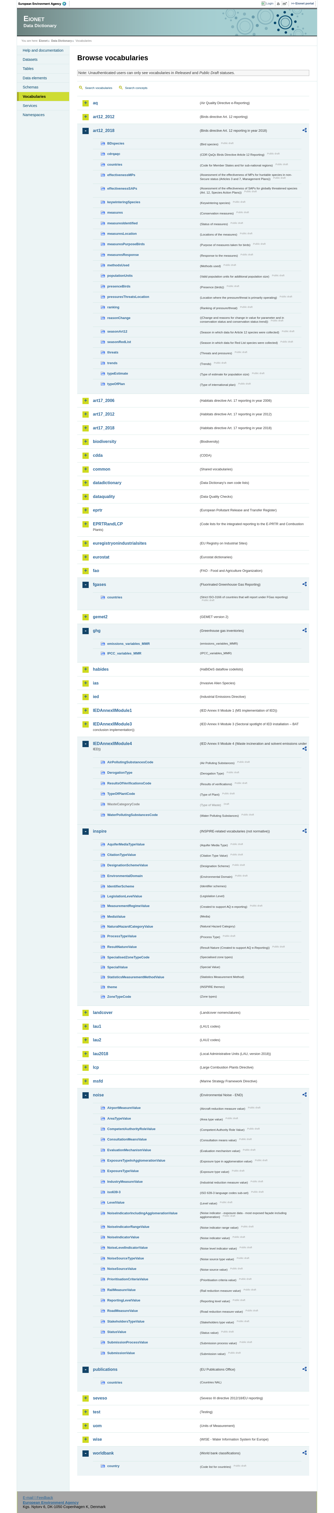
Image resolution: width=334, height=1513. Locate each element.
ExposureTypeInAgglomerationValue (136, 1160)
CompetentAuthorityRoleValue (131, 1129)
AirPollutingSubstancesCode (130, 762)
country (113, 1466)
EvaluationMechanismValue (129, 1150)
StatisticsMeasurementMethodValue (135, 977)
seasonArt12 (117, 331)
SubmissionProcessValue (127, 1342)
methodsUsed (118, 265)
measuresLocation (122, 234)
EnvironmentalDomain (125, 876)
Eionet (43, 40)
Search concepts (136, 87)
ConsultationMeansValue (127, 1139)
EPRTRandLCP (108, 524)
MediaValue (116, 916)
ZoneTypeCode (119, 997)
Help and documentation (43, 50)
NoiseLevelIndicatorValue (127, 1248)
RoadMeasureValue (122, 1311)
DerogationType (119, 772)
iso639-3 (114, 1192)
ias (96, 683)
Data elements (35, 78)
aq (95, 103)
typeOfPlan (116, 384)
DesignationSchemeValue (127, 865)
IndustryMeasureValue (125, 1182)
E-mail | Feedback (38, 1498)
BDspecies (115, 143)
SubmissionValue (121, 1353)
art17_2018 (104, 428)
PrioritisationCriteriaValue (127, 1279)
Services (30, 106)
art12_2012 (104, 117)
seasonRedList (119, 342)
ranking (113, 307)
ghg (96, 630)
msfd (98, 1081)
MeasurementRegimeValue (128, 906)
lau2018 (100, 1054)
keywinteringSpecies (123, 202)
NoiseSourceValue (121, 1269)
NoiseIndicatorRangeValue (128, 1227)
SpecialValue (117, 967)
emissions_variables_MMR (128, 644)
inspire (99, 831)
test (96, 1412)
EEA (44, 3)
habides (101, 669)
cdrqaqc (113, 154)
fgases (99, 584)
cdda (98, 455)
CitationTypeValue (121, 855)
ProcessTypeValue (121, 936)
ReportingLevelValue (123, 1300)
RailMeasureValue (121, 1290)
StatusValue (116, 1332)
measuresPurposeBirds (126, 244)
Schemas (30, 87)
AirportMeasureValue (124, 1108)
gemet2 (100, 617)
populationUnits (120, 276)
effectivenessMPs (121, 175)
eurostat (101, 557)
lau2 (97, 1040)
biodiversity (104, 441)
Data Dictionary (61, 40)
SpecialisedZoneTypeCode (128, 957)
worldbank (103, 1453)
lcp (96, 1067)
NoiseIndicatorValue (123, 1237)
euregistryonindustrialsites (119, 543)
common (101, 469)
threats (112, 352)
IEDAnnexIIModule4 (112, 743)
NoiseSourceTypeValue (125, 1258)
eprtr (97, 510)
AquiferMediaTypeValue (126, 844)
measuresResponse (123, 255)
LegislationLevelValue (124, 896)
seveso (100, 1398)
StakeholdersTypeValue (126, 1321)
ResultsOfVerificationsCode (129, 783)
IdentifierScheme (120, 886)
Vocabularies (34, 96)
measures (115, 212)
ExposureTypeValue (123, 1171)
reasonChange (118, 318)
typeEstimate (117, 373)
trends (112, 363)
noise (98, 1095)
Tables (28, 69)
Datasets (30, 59)
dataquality (104, 496)
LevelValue (115, 1202)
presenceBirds (118, 286)
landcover (103, 1012)
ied (96, 696)
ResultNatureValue (122, 947)
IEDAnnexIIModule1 (112, 710)
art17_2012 (104, 414)
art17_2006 (104, 400)
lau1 (97, 1026)
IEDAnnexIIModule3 (112, 724)
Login (269, 3)
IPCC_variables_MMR (124, 653)
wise (97, 1439)
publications (105, 1369)
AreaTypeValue (119, 1118)
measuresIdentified (122, 223)
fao (96, 570)
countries (114, 164)
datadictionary (107, 483)
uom (97, 1426)
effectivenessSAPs (122, 188)
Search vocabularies (98, 87)
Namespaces (34, 115)
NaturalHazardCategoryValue (130, 926)
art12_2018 (104, 130)
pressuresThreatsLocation (128, 297)
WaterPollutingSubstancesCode (132, 815)
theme (112, 987)
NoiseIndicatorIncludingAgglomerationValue (142, 1213)
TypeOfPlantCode (121, 794)
